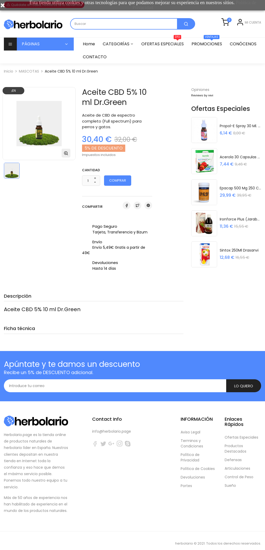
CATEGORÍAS (117, 51)
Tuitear (137, 213)
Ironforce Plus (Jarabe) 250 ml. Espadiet (240, 224)
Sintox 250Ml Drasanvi (239, 255)
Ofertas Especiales (241, 431)
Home (89, 51)
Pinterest (148, 213)
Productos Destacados (235, 443)
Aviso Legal (190, 426)
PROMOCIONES (209, 49)
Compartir (126, 213)
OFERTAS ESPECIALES (164, 49)
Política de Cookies (198, 463)
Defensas (233, 454)
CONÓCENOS (96, 64)
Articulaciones (237, 462)
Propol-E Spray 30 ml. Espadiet (240, 130)
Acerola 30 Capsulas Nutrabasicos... (240, 162)
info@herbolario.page (111, 425)
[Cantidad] (88, 188)
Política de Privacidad (190, 451)
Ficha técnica (19, 335)
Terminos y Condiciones (192, 437)
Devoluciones (193, 471)
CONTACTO (130, 64)
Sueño (230, 479)
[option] (12, 178)
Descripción (17, 303)
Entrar (232, 34)
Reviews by (202, 103)
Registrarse (251, 34)
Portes (186, 480)
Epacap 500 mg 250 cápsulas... (240, 193)
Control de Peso (239, 471)
